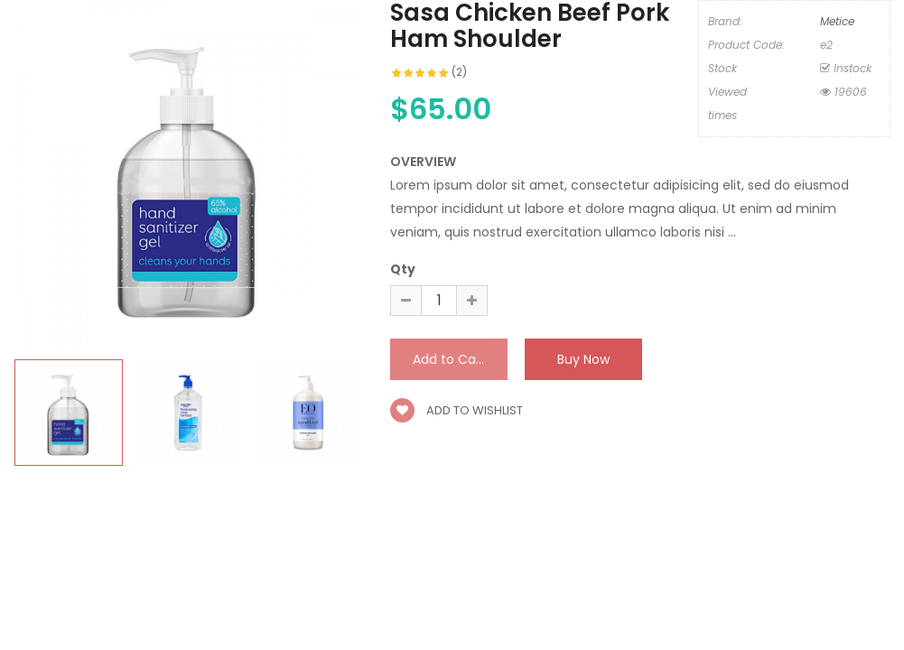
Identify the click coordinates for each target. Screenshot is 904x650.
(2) (459, 71)
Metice (837, 21)
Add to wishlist (456, 410)
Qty (402, 269)
